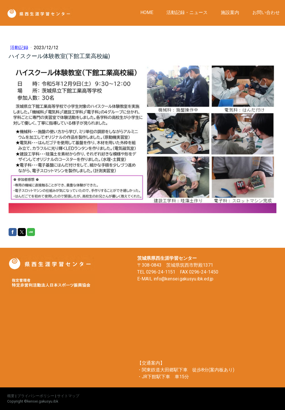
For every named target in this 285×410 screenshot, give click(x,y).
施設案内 (230, 12)
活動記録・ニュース (187, 12)
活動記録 (20, 47)
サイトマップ (68, 396)
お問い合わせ (266, 12)
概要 (11, 396)
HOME (146, 12)
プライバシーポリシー (35, 396)
